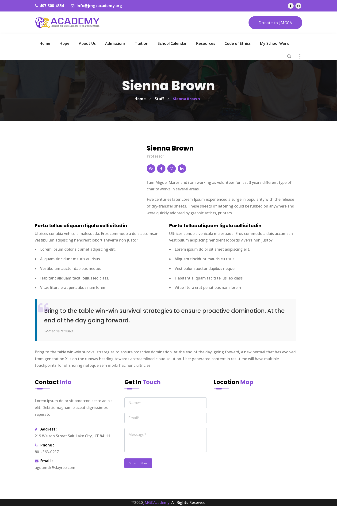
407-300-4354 (49, 5)
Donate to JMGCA (275, 22)
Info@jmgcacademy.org (96, 5)
